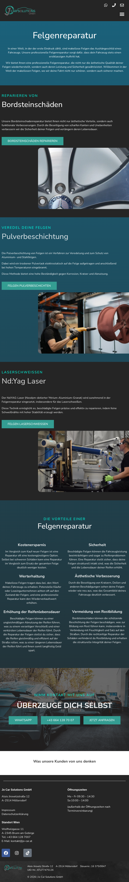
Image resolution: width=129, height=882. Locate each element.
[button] (122, 14)
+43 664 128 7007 (19, 837)
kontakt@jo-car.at (21, 841)
